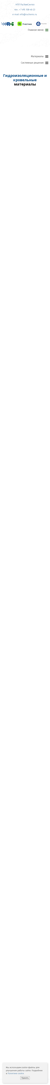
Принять (25, 1078)
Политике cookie (16, 1073)
